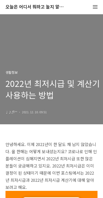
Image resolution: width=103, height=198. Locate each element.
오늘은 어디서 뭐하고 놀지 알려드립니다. (35, 7)
